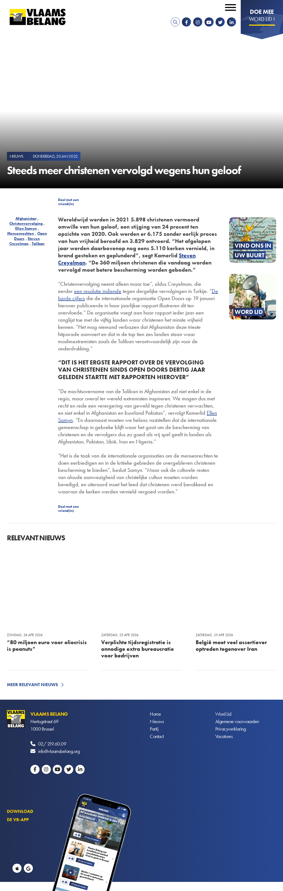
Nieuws (157, 721)
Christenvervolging (26, 223)
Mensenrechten (20, 233)
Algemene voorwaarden (237, 721)
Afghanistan (25, 218)
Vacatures (224, 736)
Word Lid (223, 714)
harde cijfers (71, 298)
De (215, 291)
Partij (154, 729)
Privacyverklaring (230, 729)
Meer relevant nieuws (32, 685)
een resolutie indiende (97, 291)
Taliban (38, 243)
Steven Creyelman (24, 241)
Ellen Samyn (26, 228)
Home (155, 714)
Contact (157, 736)
